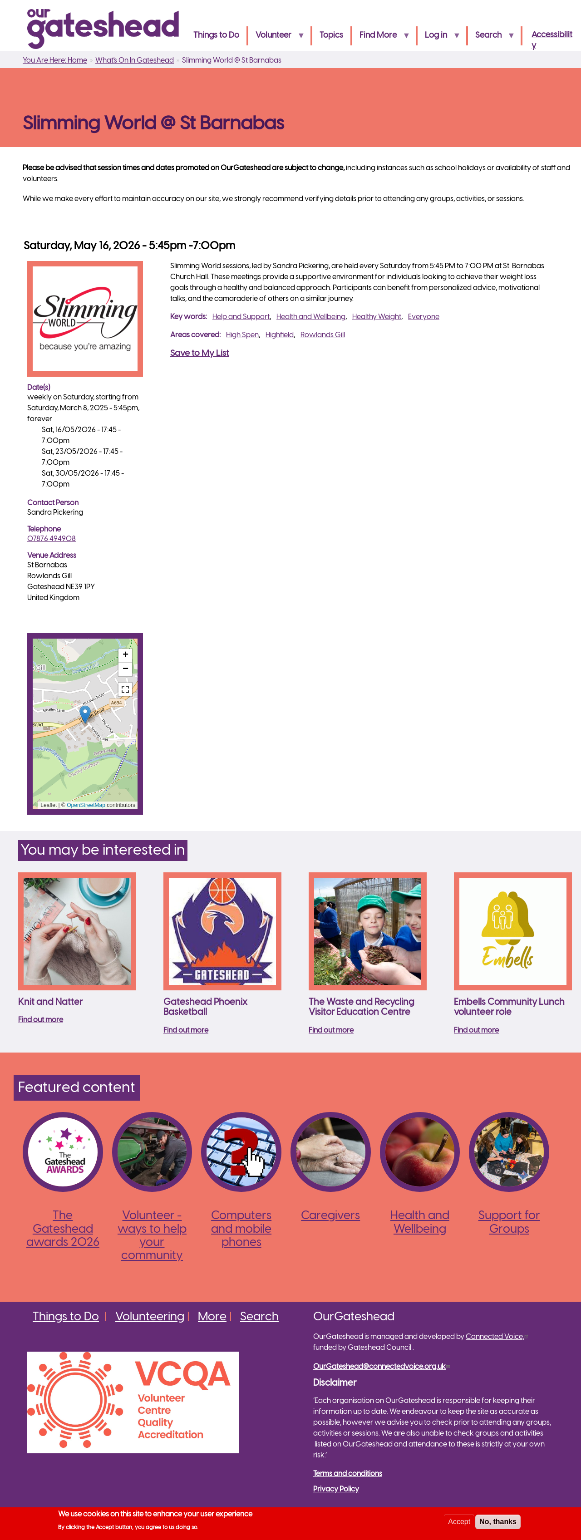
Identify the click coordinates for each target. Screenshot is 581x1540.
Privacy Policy (336, 1489)
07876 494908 (51, 539)
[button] (85, 714)
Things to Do (216, 35)
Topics (331, 35)
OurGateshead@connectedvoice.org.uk (382, 1367)
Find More (381, 38)
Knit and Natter (50, 1002)
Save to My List (199, 353)
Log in (439, 38)
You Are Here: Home (55, 60)
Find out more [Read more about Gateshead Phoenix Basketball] (185, 1030)
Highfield (280, 335)
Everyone (423, 317)
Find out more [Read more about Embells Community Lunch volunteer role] (476, 1030)
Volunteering (149, 1317)
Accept (459, 1521)
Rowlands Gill (322, 335)
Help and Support (241, 317)
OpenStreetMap (86, 805)
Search (491, 38)
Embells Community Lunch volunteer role (509, 1008)
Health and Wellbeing (310, 317)
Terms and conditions (347, 1474)
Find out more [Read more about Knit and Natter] (40, 1020)
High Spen (242, 335)
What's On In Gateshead (134, 60)
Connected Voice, (498, 1337)
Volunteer (276, 38)
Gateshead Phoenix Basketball (205, 1008)
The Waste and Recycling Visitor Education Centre (361, 1008)
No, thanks (498, 1521)
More (212, 1317)
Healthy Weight (376, 317)
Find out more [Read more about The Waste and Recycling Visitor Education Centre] (331, 1030)
